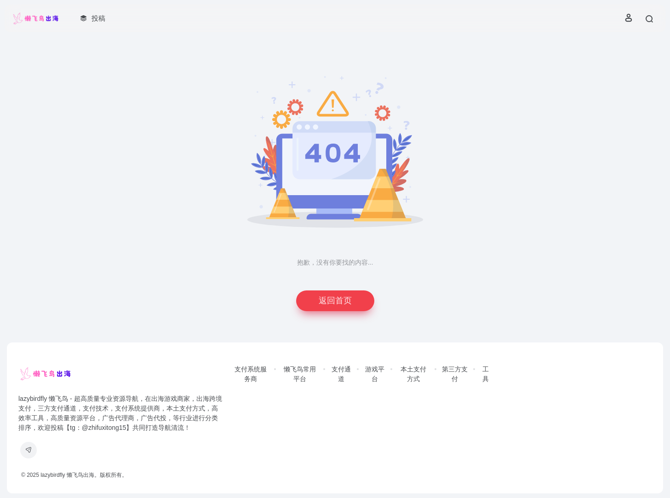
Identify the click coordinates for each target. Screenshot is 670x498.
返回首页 (335, 300)
